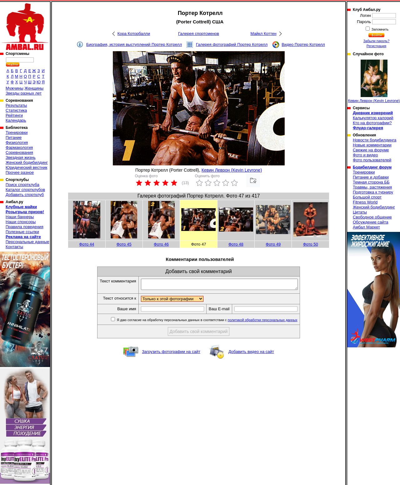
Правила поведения (24, 226)
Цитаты (360, 212)
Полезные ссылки (22, 231)
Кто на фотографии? (372, 122)
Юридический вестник (26, 167)
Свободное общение (372, 217)
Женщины (33, 88)
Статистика (16, 110)
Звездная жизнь (21, 157)
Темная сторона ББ (371, 182)
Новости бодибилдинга (374, 140)
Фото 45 (124, 244)
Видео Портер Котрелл (303, 44)
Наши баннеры (20, 216)
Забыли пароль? (376, 41)
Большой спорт (367, 197)
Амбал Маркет (366, 227)
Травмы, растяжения (372, 187)
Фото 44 (86, 244)
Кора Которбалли (134, 33)
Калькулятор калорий (373, 117)
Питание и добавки (371, 177)
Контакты (14, 246)
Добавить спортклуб (25, 194)
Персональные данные (27, 241)
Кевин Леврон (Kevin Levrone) (232, 170)
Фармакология (19, 147)
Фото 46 (161, 244)
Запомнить (380, 29)
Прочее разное (20, 172)
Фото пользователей (372, 160)
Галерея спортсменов (198, 33)
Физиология (17, 142)
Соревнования (19, 152)
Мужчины (14, 88)
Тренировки (17, 132)
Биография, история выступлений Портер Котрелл (134, 44)
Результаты (16, 105)
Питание (14, 137)
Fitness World (365, 202)
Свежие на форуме (371, 150)
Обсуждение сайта (370, 222)
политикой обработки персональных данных (272, 322)
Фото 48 (235, 244)
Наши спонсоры (21, 221)
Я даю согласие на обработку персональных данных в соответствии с (216, 322)
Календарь (16, 120)
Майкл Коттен (263, 33)
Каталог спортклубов (25, 189)
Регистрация (376, 46)
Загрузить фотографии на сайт (171, 353)
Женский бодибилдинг (27, 162)
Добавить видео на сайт (251, 353)
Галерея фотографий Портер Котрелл (232, 44)
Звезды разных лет (24, 93)
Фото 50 (310, 244)
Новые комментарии (372, 145)
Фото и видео (365, 155)
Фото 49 (273, 244)
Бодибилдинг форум (372, 167)
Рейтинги (14, 115)
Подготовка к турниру (373, 192)
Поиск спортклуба (22, 184)
